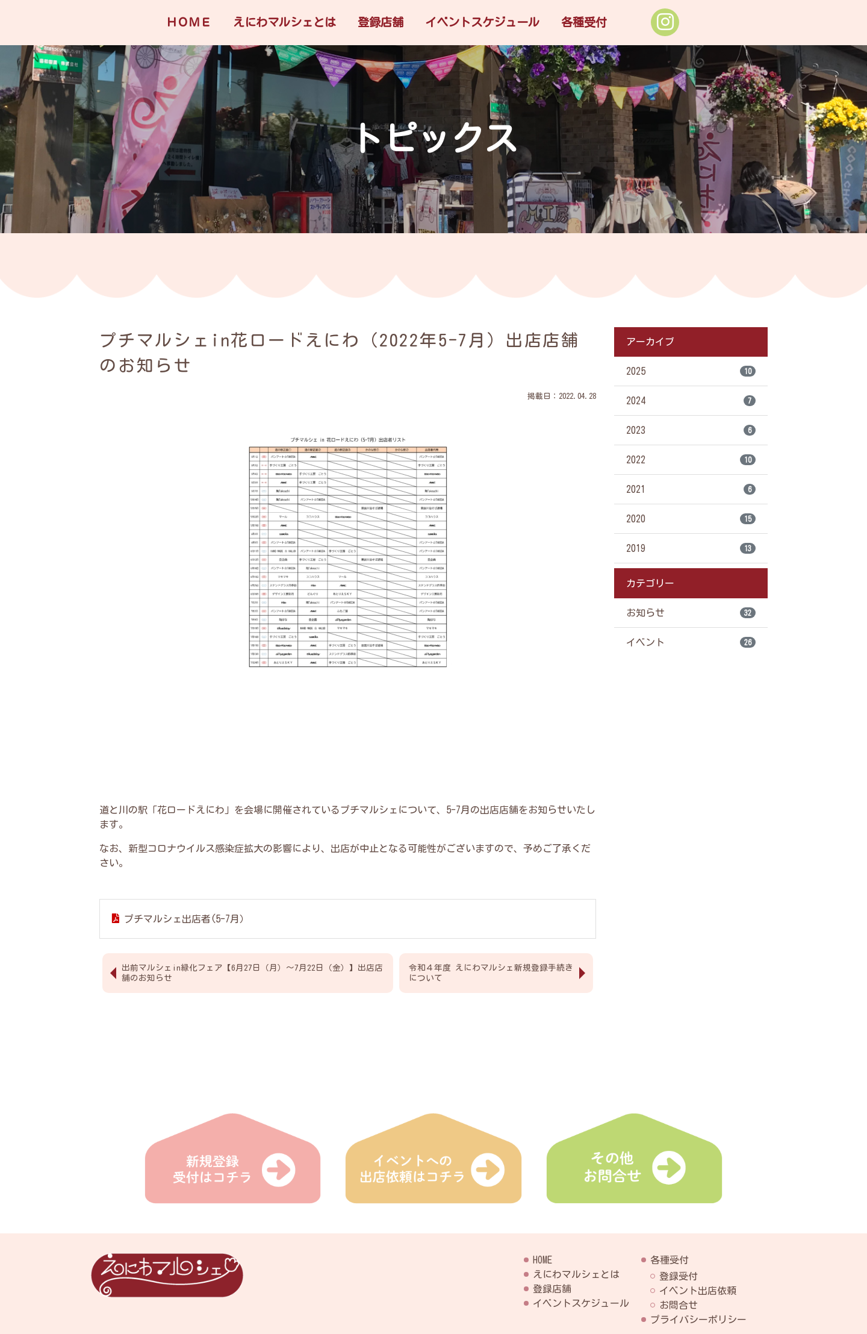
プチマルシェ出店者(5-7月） (186, 919)
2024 (691, 400)
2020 (691, 518)
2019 (691, 548)
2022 (691, 459)
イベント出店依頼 (697, 1290)
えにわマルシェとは (284, 22)
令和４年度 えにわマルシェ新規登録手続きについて (491, 972)
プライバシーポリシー (698, 1319)
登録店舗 (380, 22)
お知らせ (691, 612)
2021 (691, 489)
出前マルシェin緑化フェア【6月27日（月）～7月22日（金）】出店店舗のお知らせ (252, 972)
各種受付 (584, 22)
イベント (691, 642)
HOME (542, 1260)
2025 (691, 371)
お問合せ (678, 1305)
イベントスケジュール (482, 22)
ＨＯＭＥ (188, 22)
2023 (691, 430)
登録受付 (678, 1276)
